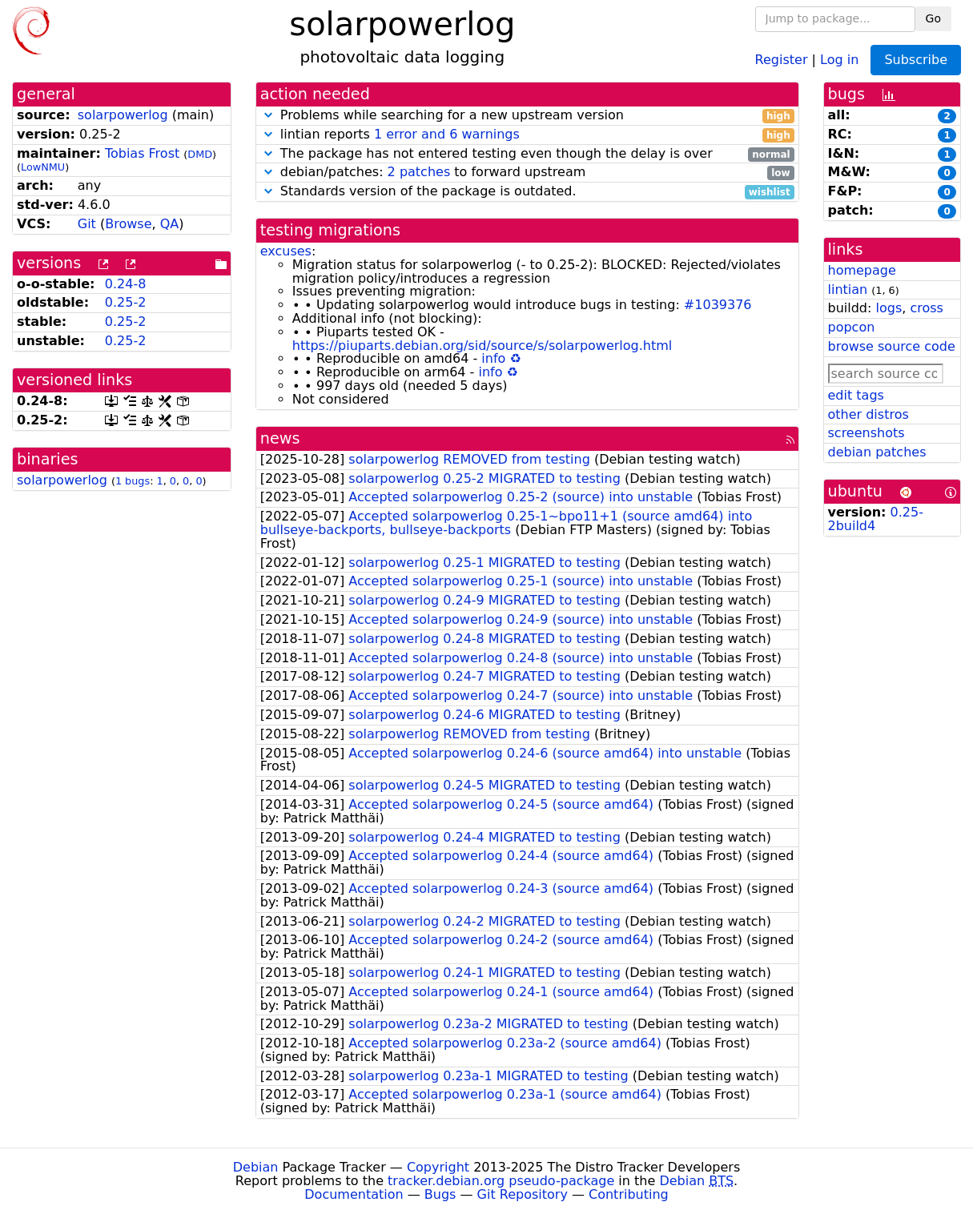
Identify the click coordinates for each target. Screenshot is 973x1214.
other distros (868, 414)
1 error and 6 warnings (447, 134)
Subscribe (915, 59)
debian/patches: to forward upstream (527, 172)
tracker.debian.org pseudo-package (501, 1180)
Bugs (440, 1194)
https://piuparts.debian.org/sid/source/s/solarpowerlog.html (482, 345)
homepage (862, 270)
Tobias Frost (142, 153)
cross (926, 308)
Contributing (629, 1194)
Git (87, 223)
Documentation (353, 1194)
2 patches (419, 171)
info (493, 358)
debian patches (877, 452)
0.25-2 (126, 302)
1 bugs (132, 481)
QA (169, 223)
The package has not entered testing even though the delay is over (527, 154)
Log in (839, 58)
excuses (286, 251)
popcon (851, 327)
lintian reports (527, 135)
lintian (848, 289)
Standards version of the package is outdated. (527, 192)
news (280, 438)
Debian (256, 1167)
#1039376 (718, 304)
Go (933, 18)
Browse (128, 223)
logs (888, 308)
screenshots (866, 432)
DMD (199, 154)
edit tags (856, 395)
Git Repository (522, 1194)
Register (781, 58)
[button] (268, 115)
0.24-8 (126, 283)
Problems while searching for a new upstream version (527, 116)
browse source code (891, 346)
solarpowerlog (123, 115)
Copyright (438, 1167)
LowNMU (43, 167)
